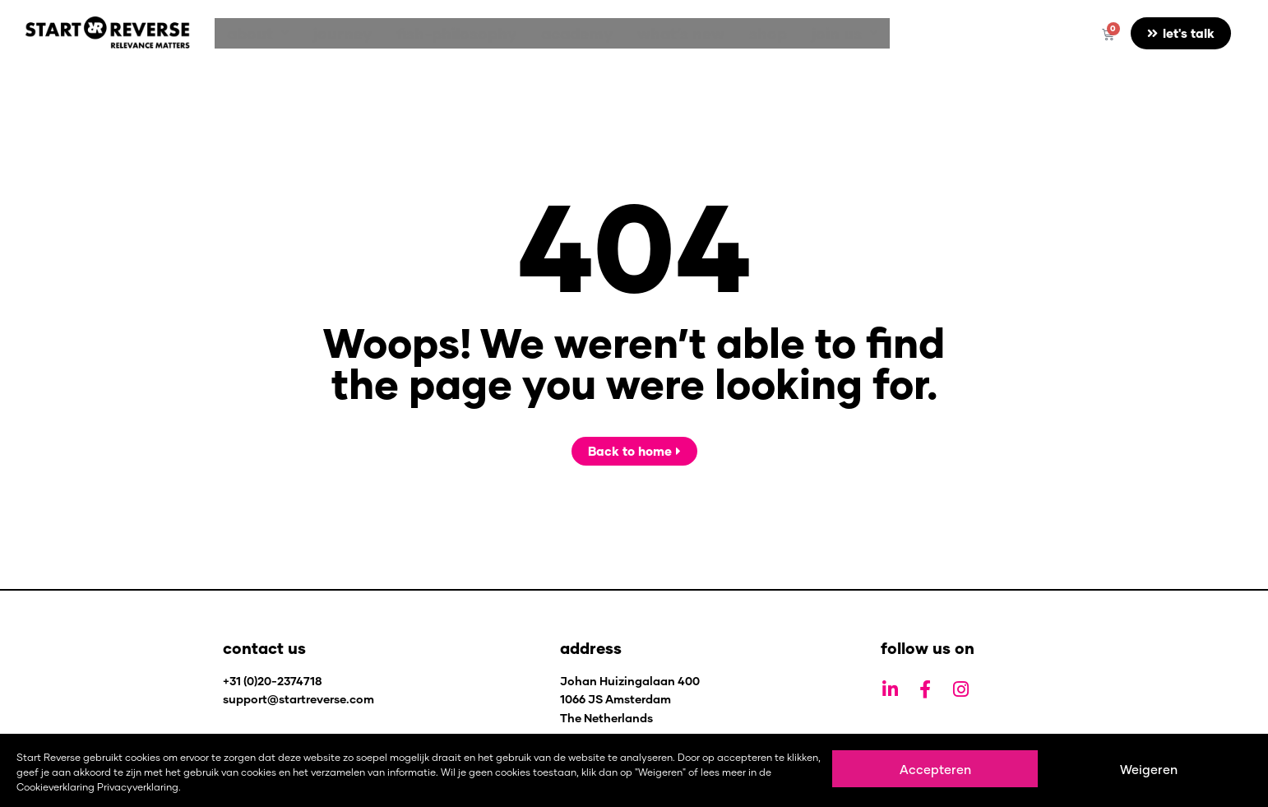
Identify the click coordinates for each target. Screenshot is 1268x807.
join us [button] (791, 33)
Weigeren (1149, 769)
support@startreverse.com (298, 699)
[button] (254, 33)
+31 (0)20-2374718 (272, 681)
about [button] (254, 33)
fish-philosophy (436, 33)
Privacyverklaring (137, 787)
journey (330, 33)
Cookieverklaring (55, 787)
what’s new (643, 33)
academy (548, 33)
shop (723, 33)
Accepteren (935, 769)
